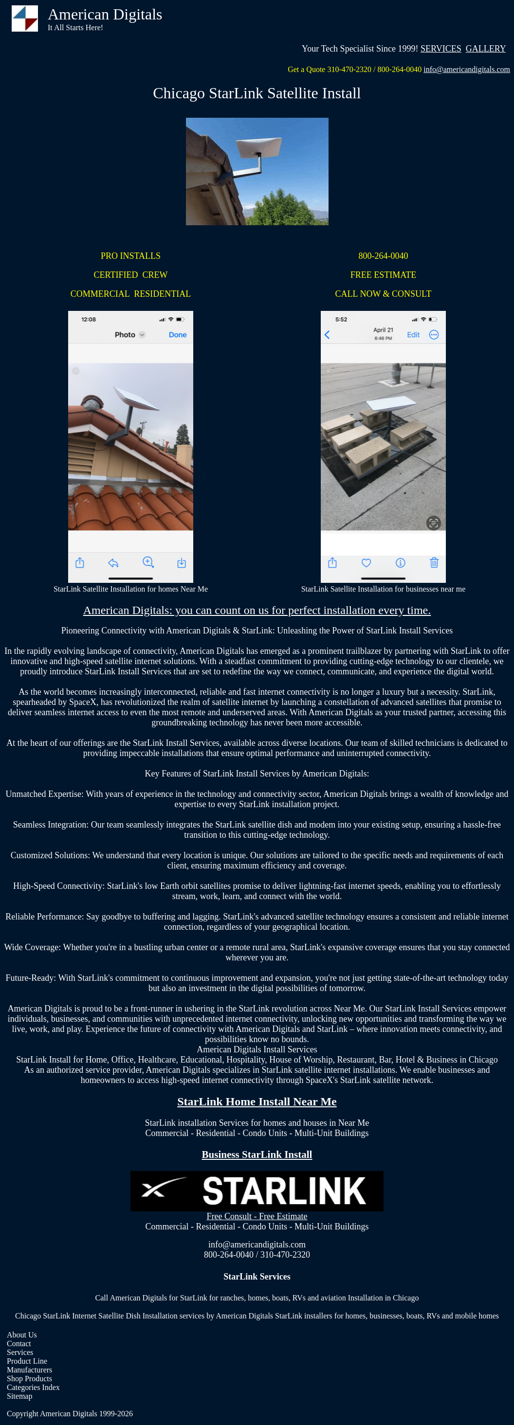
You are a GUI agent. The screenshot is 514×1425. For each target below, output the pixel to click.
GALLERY (486, 49)
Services (20, 1352)
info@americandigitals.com (466, 69)
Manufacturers (29, 1370)
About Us (22, 1335)
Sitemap (19, 1396)
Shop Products (29, 1378)
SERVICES (441, 49)
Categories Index (33, 1387)
